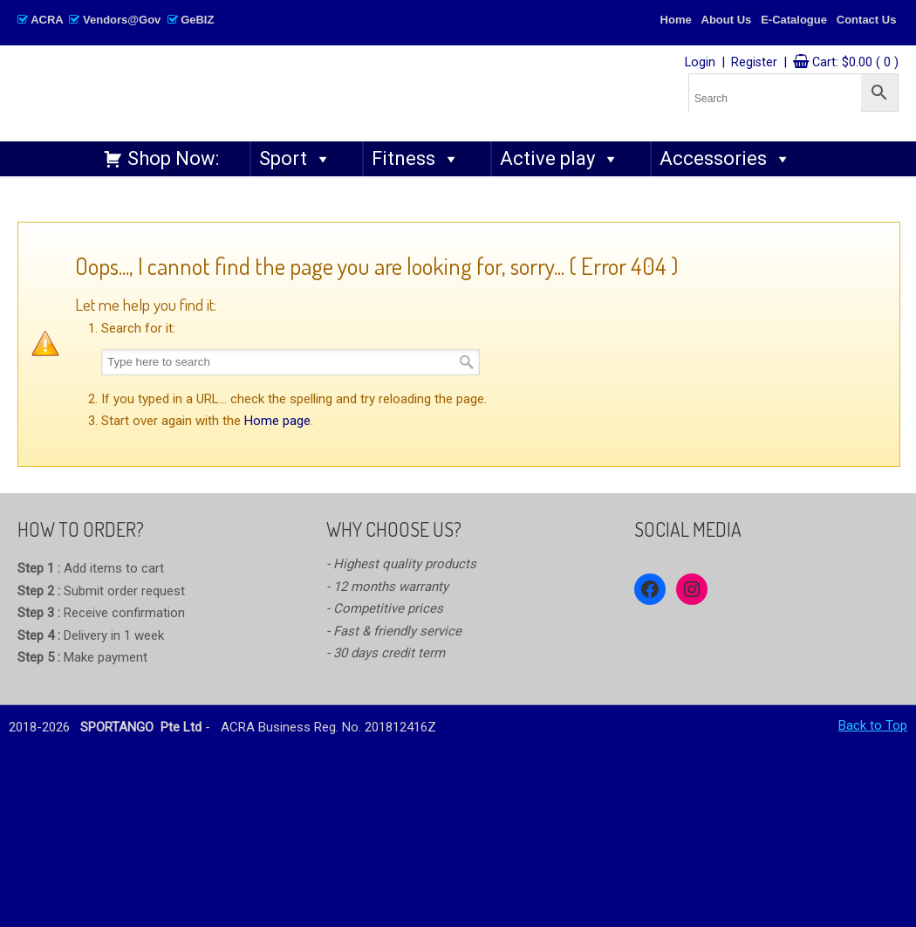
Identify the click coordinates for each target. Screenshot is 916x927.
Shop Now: (173, 158)
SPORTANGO (275, 88)
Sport (295, 158)
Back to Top (872, 725)
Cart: (855, 62)
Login (700, 62)
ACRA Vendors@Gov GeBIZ (115, 19)
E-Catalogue (794, 19)
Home (676, 19)
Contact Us (867, 19)
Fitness (416, 158)
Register (754, 62)
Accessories (725, 158)
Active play (559, 158)
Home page (277, 421)
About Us (726, 19)
